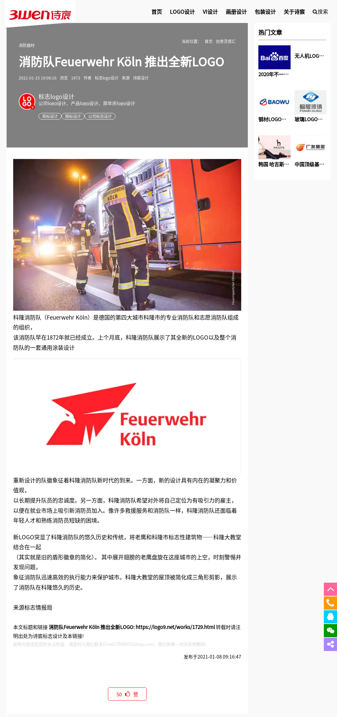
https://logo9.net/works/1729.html (175, 626)
